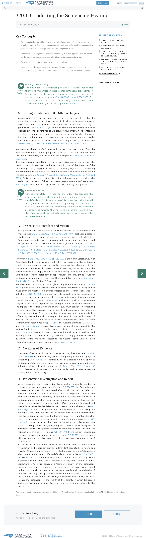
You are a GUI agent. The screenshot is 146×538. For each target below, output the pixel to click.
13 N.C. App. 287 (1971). (66, 253)
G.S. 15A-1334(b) (39, 360)
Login (142, 3)
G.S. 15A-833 (51, 300)
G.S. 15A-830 (35, 294)
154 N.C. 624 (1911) (26, 250)
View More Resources (109, 74)
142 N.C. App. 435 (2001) (54, 259)
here (74, 103)
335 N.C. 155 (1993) (42, 144)
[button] (11, 3)
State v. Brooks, (53, 247)
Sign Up (117, 514)
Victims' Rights (68, 342)
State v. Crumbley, (45, 250)
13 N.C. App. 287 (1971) (62, 234)
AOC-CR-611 (27, 332)
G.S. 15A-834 (89, 323)
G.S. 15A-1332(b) (70, 387)
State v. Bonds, (84, 250)
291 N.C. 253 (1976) (52, 175)
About (122, 3)
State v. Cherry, (87, 247)
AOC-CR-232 (32, 457)
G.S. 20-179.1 (60, 432)
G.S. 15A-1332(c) (86, 454)
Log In (88, 514)
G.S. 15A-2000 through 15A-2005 (71, 97)
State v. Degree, (60, 144)
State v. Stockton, (41, 234)
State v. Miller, (35, 259)
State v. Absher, (25, 144)
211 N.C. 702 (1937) (70, 247)
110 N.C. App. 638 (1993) (79, 144)
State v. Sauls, (36, 175)
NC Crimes (105, 3)
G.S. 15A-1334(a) (43, 128)
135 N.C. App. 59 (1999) (65, 250)
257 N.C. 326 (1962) (35, 247)
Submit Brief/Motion (109, 82)
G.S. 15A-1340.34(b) (30, 326)
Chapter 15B (49, 323)
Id (58, 393)
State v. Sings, (69, 366)
